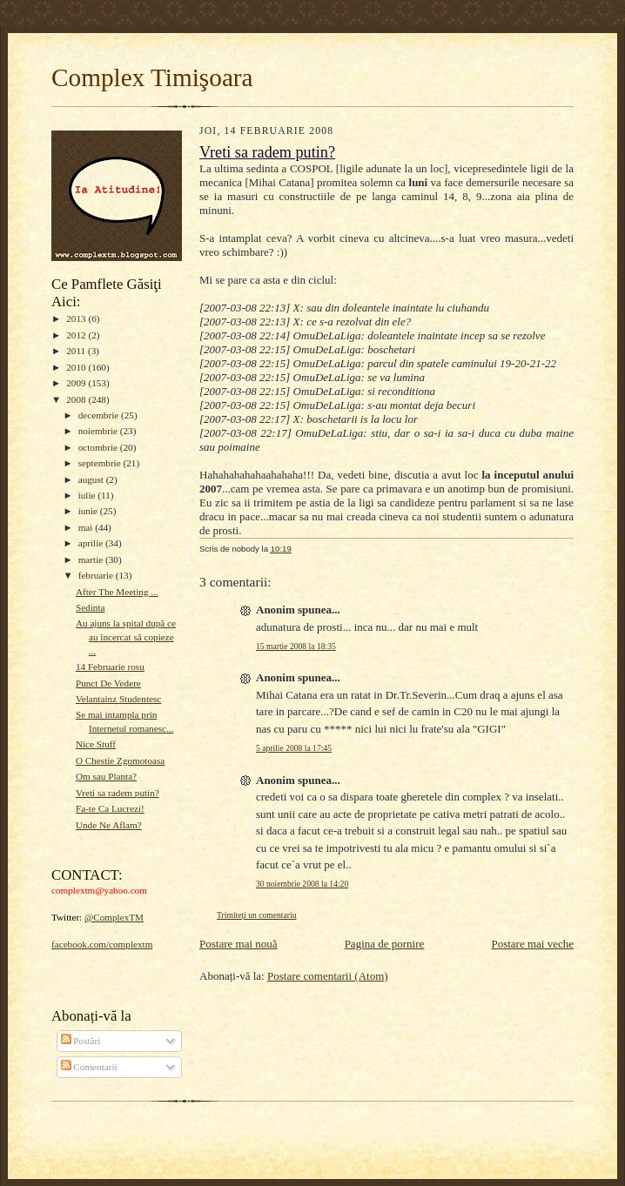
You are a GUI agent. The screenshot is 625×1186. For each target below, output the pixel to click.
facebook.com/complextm (101, 944)
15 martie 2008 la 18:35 (296, 646)
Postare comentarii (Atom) (327, 975)
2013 (77, 318)
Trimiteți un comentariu (256, 915)
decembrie (99, 415)
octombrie (99, 447)
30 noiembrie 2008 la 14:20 (302, 883)
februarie (97, 575)
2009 (77, 383)
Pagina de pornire (385, 943)
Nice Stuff (96, 744)
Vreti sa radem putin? (117, 792)
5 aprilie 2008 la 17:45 (294, 748)
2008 (77, 399)
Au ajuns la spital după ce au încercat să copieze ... (126, 636)
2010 (77, 367)
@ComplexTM (114, 917)
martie (91, 559)
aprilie (91, 543)
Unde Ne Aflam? (109, 825)
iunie (89, 511)
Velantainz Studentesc (118, 699)
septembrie (101, 463)
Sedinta (90, 607)
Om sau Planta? (106, 776)
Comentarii (89, 1067)
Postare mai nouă (238, 943)
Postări (81, 1040)
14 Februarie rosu (110, 666)
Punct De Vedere (108, 683)
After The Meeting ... (117, 591)
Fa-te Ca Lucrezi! (110, 808)
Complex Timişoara (152, 77)
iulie (88, 495)
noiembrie (99, 430)
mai (87, 527)
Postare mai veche (532, 943)
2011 (77, 350)
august (92, 479)
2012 (77, 335)
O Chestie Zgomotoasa (120, 760)
